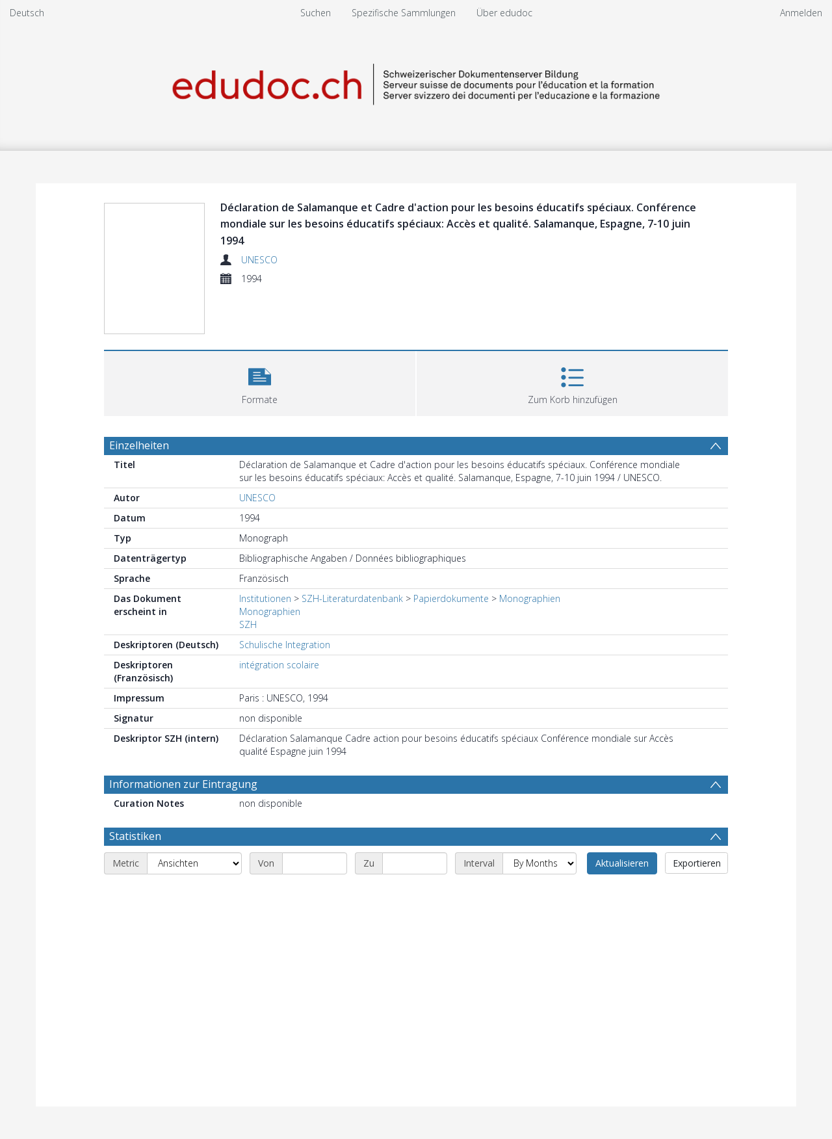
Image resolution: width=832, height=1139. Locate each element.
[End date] (414, 863)
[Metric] (194, 863)
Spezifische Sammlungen (404, 13)
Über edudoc (504, 13)
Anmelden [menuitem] (801, 13)
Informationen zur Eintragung (183, 784)
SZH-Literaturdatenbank (352, 598)
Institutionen (265, 598)
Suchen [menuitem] (315, 13)
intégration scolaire (279, 665)
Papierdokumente (451, 598)
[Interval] (539, 863)
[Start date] (314, 863)
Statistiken (135, 836)
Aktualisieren (622, 863)
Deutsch (27, 13)
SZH (248, 624)
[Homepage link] (416, 82)
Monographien (529, 598)
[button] (259, 382)
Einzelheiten (139, 445)
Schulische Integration (284, 644)
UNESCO (259, 260)
